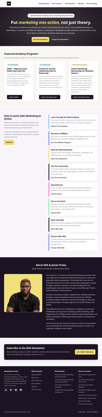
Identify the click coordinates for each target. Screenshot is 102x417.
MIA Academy (57, 3)
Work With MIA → (58, 229)
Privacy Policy (81, 412)
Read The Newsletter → (60, 159)
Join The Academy (40, 39)
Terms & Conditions (92, 412)
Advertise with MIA (84, 401)
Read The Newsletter (60, 39)
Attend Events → (57, 194)
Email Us (9, 142)
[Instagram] (16, 390)
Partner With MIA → (58, 248)
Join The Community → (60, 177)
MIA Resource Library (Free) (87, 398)
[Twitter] (11, 390)
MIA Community (36, 380)
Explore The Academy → (60, 126)
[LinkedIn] (6, 390)
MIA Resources (70, 3)
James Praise (37, 269)
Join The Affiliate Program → (62, 142)
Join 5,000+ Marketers (85, 352)
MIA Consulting (91, 3)
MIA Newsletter (44, 3)
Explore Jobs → (56, 213)
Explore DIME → (14, 97)
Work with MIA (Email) (85, 404)
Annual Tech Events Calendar (87, 395)
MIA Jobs (81, 3)
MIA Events (35, 378)
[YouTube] (21, 390)
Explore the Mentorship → (82, 97)
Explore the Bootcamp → (49, 97)
